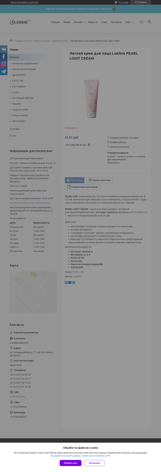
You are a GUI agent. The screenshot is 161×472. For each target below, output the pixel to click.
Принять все (70, 463)
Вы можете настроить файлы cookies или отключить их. (79, 456)
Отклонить (94, 463)
